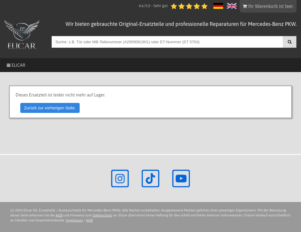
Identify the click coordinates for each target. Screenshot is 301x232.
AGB (59, 215)
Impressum (74, 220)
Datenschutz (102, 215)
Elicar (16, 65)
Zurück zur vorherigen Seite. (50, 108)
